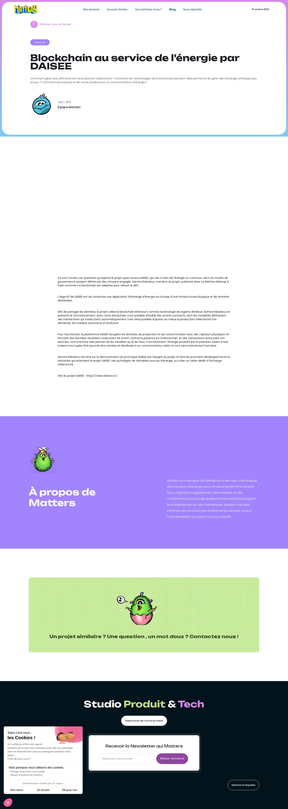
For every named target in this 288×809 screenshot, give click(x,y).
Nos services (91, 9)
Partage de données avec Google (28, 771)
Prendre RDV (261, 9)
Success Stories (117, 9)
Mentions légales (243, 785)
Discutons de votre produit (144, 720)
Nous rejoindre (192, 9)
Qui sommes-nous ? (148, 9)
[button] (7, 802)
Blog (172, 9)
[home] (25, 9)
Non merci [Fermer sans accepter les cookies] (16, 790)
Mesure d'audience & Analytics (26, 775)
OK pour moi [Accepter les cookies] (69, 790)
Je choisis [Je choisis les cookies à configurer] (43, 790)
